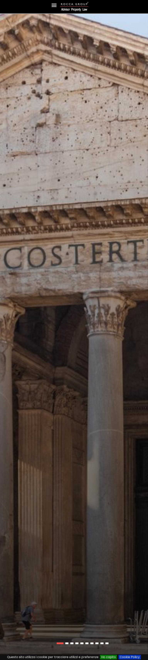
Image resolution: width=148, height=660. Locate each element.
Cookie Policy (130, 657)
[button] (60, 643)
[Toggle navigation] (54, 5)
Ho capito (108, 657)
